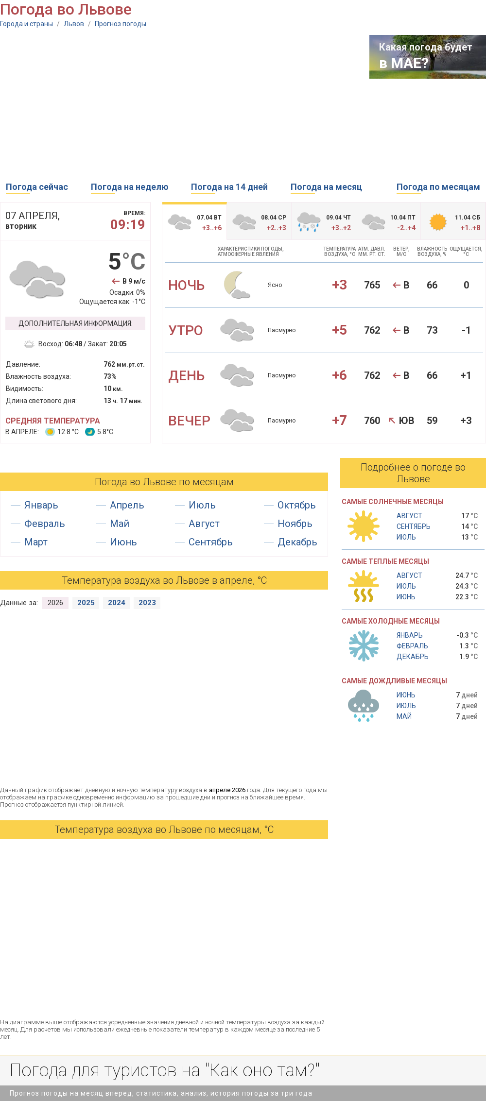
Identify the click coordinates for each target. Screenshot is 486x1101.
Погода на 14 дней (229, 187)
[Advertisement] (134, 103)
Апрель (127, 505)
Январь (41, 505)
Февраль (44, 523)
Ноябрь (295, 523)
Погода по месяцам (438, 187)
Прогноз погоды (120, 24)
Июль (202, 505)
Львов (74, 24)
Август (204, 523)
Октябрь (297, 505)
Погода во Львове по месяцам (164, 482)
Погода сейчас (37, 187)
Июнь (123, 542)
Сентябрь (211, 542)
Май (119, 523)
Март (36, 542)
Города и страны (26, 24)
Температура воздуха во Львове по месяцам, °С (164, 829)
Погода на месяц (326, 187)
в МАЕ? (404, 62)
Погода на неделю (130, 187)
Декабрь (297, 542)
